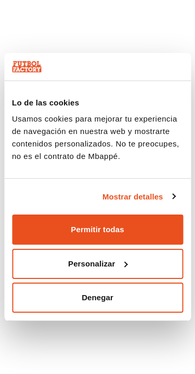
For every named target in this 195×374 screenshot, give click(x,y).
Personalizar (97, 263)
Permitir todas (97, 229)
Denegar (97, 297)
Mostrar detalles (132, 196)
